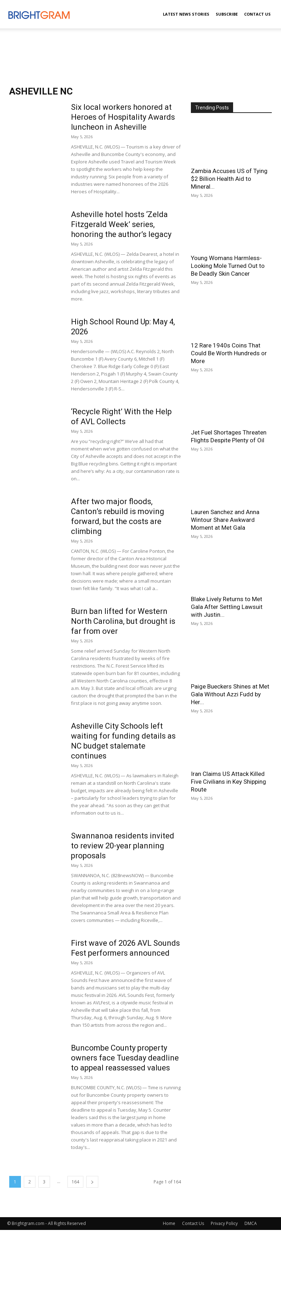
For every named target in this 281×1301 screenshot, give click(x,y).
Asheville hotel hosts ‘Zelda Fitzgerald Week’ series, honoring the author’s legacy (121, 224)
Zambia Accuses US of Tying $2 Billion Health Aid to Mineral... (229, 178)
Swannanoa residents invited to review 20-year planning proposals (122, 845)
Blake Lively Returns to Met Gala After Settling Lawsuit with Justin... (227, 606)
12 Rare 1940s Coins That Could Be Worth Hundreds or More (229, 353)
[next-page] (92, 1182)
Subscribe (227, 14)
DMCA (250, 1223)
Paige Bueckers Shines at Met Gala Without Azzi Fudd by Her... (230, 694)
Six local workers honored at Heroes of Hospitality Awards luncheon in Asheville (123, 117)
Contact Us (257, 14)
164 (75, 1182)
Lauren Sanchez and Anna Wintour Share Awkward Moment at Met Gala (225, 519)
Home (169, 1223)
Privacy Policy (224, 1223)
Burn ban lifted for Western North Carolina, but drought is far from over (123, 621)
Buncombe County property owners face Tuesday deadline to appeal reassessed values (125, 1057)
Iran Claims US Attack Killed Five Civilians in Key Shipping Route (228, 781)
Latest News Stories (186, 14)
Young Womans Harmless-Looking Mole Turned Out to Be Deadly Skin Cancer (228, 265)
